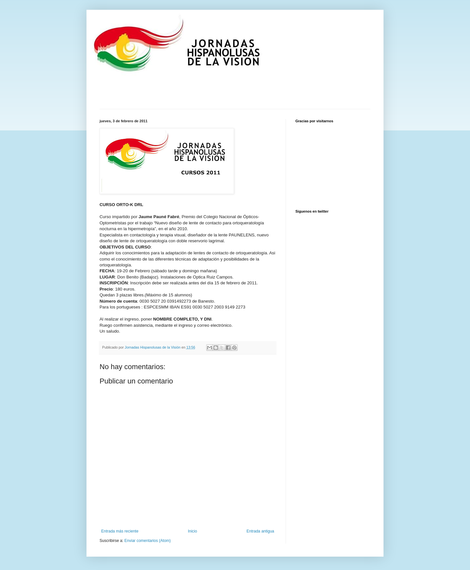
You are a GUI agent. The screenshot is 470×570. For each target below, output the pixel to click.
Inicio (192, 531)
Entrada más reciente (119, 531)
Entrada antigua (260, 531)
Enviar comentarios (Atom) (147, 540)
